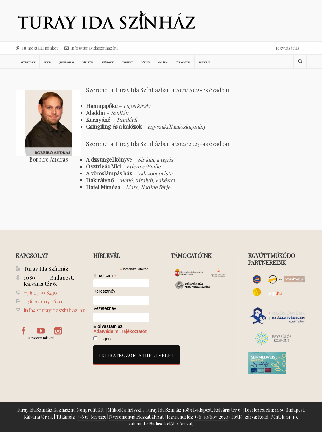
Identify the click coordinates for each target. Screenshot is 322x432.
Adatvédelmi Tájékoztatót (120, 331)
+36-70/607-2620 (211, 417)
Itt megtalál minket (37, 48)
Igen (106, 338)
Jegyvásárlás (288, 48)
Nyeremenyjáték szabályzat (136, 417)
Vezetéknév (104, 308)
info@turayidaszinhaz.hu (91, 48)
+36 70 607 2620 (43, 301)
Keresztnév (104, 291)
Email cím (105, 275)
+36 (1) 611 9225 (91, 417)
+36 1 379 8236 (40, 292)
